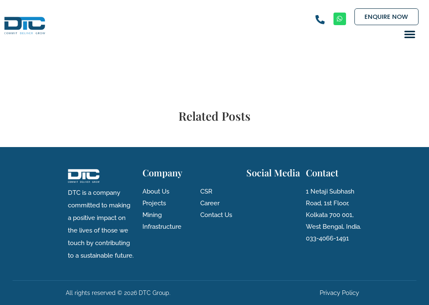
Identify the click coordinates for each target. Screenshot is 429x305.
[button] (410, 34)
